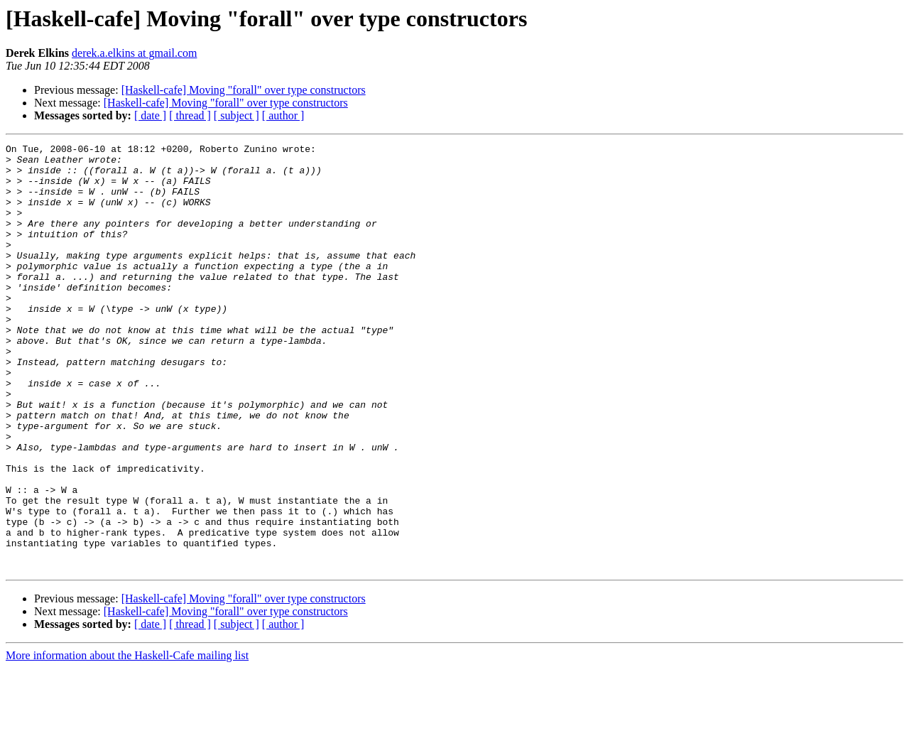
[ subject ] (236, 115)
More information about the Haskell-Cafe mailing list (127, 741)
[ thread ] (190, 115)
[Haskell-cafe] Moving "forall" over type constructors (243, 90)
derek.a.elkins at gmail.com (134, 53)
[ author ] (283, 115)
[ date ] (150, 115)
